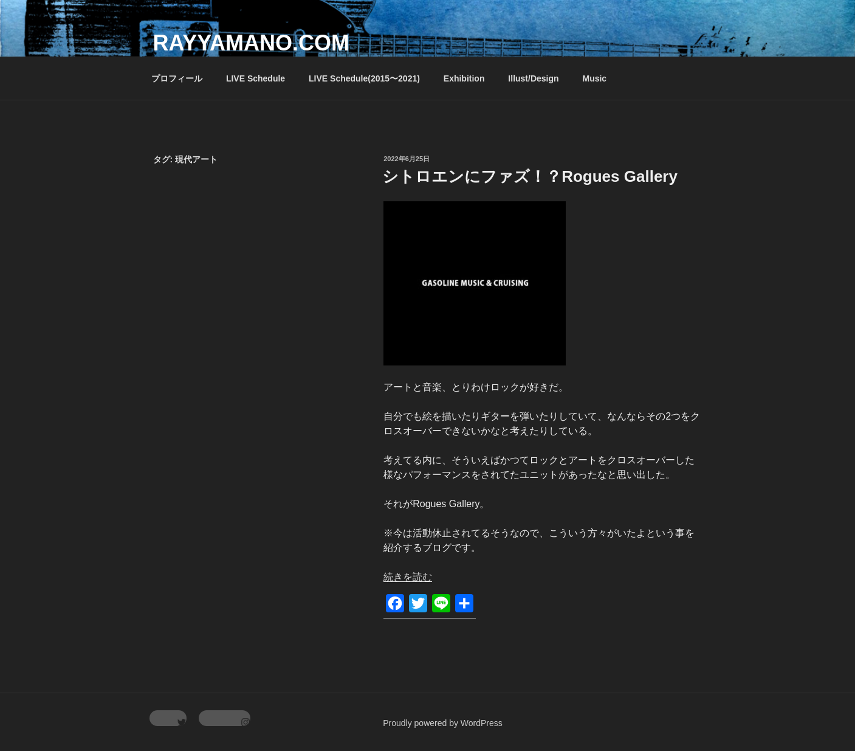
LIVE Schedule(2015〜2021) (364, 78)
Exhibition (464, 78)
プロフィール (176, 78)
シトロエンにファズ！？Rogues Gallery (530, 176)
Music (594, 78)
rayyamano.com (251, 42)
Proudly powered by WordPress (443, 723)
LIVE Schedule (255, 78)
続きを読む (407, 577)
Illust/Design (533, 78)
